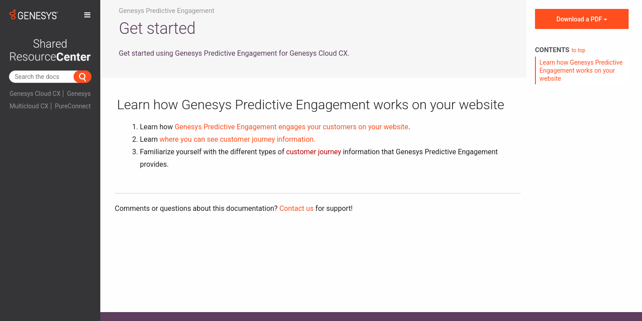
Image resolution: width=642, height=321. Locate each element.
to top (578, 50)
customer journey (314, 152)
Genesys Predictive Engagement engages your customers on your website (291, 127)
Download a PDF (581, 19)
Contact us (297, 208)
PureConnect (73, 106)
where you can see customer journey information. (238, 139)
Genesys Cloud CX (35, 93)
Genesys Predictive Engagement (167, 11)
